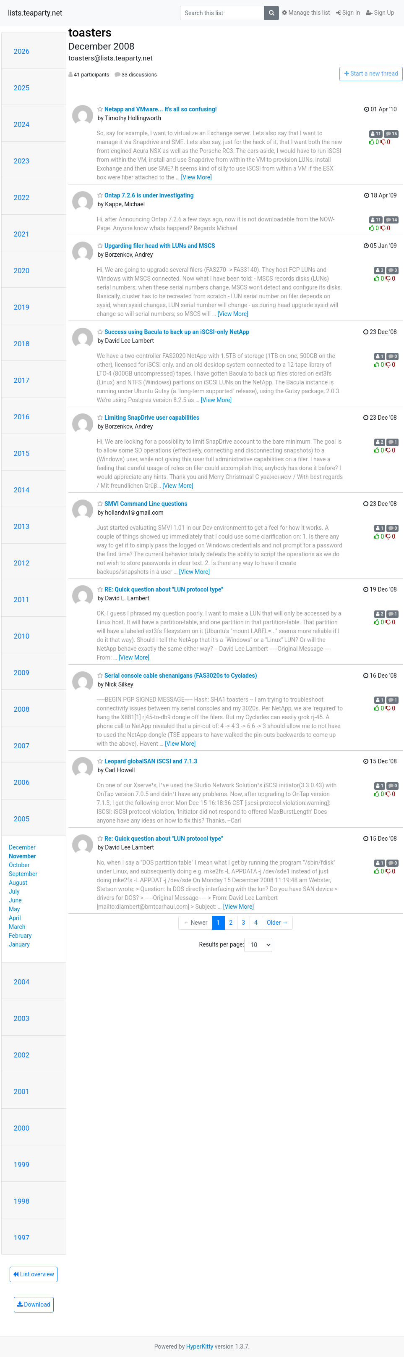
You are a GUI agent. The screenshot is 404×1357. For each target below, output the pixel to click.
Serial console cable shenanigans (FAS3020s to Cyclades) (177, 675)
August (18, 882)
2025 (22, 88)
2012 (22, 563)
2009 (22, 672)
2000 (22, 1128)
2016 (22, 417)
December (22, 847)
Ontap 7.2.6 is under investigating (145, 195)
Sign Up (380, 12)
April (15, 918)
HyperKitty (200, 1346)
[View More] (196, 177)
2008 (22, 709)
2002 (22, 1055)
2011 (22, 599)
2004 (22, 982)
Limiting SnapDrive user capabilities (148, 417)
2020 (22, 270)
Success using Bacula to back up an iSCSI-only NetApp (173, 332)
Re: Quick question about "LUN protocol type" (160, 838)
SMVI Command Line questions (142, 503)
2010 (22, 636)
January (19, 944)
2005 (22, 819)
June (15, 900)
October (19, 865)
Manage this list (306, 12)
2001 (22, 1091)
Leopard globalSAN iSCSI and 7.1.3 (147, 761)
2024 (22, 124)
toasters (90, 32)
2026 (22, 51)
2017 (22, 380)
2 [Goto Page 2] (230, 922)
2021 (22, 234)
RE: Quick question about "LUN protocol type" (160, 589)
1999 (22, 1164)
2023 (22, 161)
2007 (22, 746)
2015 (22, 453)
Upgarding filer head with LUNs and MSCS (156, 245)
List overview (33, 1274)
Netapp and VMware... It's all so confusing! (156, 109)
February (20, 935)
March (17, 926)
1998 (22, 1201)
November (22, 856)
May (14, 909)
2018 (22, 343)
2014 (22, 490)
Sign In (348, 12)
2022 (22, 197)
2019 (22, 307)
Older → (277, 922)
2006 (22, 782)
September (23, 873)
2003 (22, 1018)
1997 (22, 1237)
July (14, 891)
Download (33, 1304)
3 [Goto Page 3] (243, 922)
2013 (22, 526)
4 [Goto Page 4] (256, 922)
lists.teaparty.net (35, 13)
